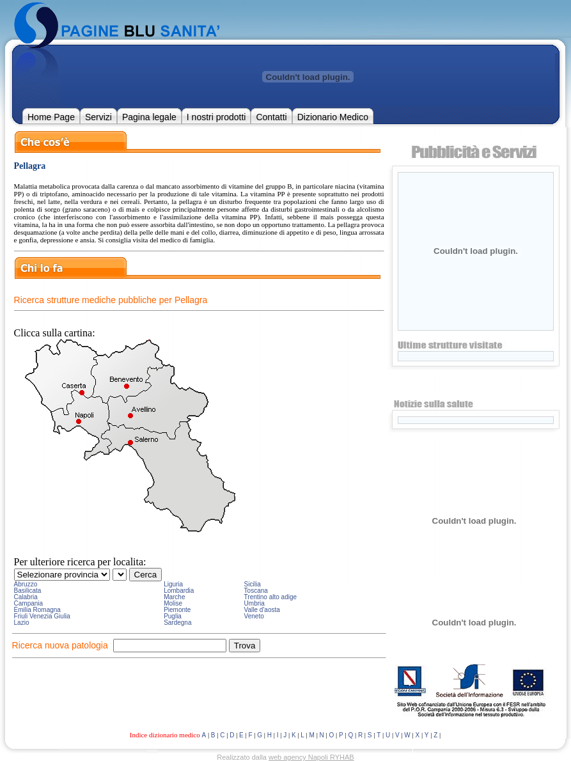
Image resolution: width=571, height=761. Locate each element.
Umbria (254, 603)
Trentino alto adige (270, 596)
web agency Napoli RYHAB (311, 757)
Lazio (21, 622)
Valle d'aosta (262, 609)
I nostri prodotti (216, 117)
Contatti (271, 117)
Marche (174, 596)
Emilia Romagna (37, 609)
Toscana (256, 590)
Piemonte (177, 609)
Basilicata (28, 590)
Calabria (26, 596)
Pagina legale (149, 117)
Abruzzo (26, 584)
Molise (173, 603)
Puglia (173, 616)
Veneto (254, 616)
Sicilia (252, 584)
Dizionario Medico (332, 117)
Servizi (98, 117)
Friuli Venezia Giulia (42, 616)
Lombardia (179, 590)
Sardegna (177, 622)
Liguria (173, 584)
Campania (28, 603)
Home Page (51, 117)
